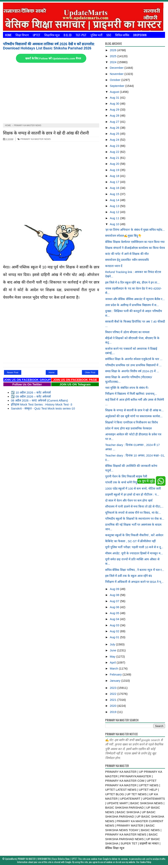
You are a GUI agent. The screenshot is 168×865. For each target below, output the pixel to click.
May (113, 656)
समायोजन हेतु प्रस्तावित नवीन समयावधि (127, 259)
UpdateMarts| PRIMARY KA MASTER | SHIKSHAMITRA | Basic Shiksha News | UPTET (41, 858)
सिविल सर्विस (122, 35)
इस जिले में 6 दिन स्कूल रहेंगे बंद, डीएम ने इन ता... (132, 282)
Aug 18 (115, 176)
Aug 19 (115, 170)
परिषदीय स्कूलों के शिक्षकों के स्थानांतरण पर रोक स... (134, 518)
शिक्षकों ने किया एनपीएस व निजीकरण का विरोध (131, 422)
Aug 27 (115, 121)
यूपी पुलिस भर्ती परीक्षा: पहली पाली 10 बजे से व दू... (134, 547)
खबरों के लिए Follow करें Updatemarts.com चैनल (53, 58)
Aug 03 (115, 625)
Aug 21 (115, 157)
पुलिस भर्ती (96, 35)
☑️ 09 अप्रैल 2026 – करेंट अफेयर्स (31, 396)
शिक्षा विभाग (22, 35)
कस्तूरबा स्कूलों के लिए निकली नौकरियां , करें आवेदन (134, 535)
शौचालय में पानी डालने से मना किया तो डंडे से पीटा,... (134, 506)
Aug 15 (115, 194)
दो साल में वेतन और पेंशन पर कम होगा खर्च (128, 500)
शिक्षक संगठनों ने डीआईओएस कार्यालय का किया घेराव (135, 247)
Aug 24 (115, 139)
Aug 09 (115, 589)
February (116, 674)
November (117, 74)
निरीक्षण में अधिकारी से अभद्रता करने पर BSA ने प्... (134, 581)
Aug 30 (115, 103)
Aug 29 (115, 109)
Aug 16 (115, 187)
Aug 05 (115, 613)
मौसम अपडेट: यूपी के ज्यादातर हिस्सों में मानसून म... (134, 553)
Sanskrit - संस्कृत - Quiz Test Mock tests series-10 (43, 408)
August (115, 91)
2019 (113, 712)
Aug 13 (115, 206)
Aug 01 (115, 637)
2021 (113, 699)
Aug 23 (115, 145)
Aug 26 (115, 127)
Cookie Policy (145, 862)
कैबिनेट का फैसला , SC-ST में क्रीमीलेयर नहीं (130, 541)
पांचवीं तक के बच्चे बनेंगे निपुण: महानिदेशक (129, 482)
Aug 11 (115, 218)
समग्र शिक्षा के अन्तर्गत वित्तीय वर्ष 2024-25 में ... (132, 371)
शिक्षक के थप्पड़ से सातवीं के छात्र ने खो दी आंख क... (134, 410)
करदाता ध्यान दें (113, 266)
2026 (113, 50)
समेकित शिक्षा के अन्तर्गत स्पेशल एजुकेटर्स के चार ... (133, 359)
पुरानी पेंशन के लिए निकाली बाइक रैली (126, 476)
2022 (113, 693)
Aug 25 (115, 133)
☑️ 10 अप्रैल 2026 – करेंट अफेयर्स (31, 392)
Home (8, 35)
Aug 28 (115, 115)
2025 (113, 56)
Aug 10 (115, 224)
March (114, 668)
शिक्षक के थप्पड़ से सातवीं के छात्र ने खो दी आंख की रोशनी (46, 133)
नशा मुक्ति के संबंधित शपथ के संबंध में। (127, 387)
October (115, 79)
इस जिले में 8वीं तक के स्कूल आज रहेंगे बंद (128, 575)
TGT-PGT (81, 35)
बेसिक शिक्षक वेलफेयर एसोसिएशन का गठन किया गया (135, 241)
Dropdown (140, 35)
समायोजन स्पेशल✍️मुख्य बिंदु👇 (123, 235)
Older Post (90, 372)
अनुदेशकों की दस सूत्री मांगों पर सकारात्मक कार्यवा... (134, 416)
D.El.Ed (68, 35)
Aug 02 (115, 631)
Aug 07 (115, 601)
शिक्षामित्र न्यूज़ (52, 35)
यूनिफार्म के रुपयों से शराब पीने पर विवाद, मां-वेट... (133, 512)
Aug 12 (115, 212)
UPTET (36, 35)
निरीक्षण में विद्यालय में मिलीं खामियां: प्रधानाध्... (131, 393)
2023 (113, 687)
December (117, 67)
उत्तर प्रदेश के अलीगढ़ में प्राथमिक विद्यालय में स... (132, 305)
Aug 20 (115, 163)
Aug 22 (115, 151)
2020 (113, 705)
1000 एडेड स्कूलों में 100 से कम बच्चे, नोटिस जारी (133, 488)
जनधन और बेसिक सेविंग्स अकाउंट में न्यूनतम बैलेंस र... (135, 299)
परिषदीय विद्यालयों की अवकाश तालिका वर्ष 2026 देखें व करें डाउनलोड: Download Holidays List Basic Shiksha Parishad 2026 (49, 46)
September (117, 85)
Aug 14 (115, 200)
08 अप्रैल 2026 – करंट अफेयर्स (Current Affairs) (39, 400)
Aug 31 (115, 97)
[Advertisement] (51, 93)
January (115, 680)
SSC (108, 35)
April (113, 662)
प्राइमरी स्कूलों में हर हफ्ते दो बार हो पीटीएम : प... (132, 494)
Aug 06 (115, 607)
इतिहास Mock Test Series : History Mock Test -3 (41, 404)
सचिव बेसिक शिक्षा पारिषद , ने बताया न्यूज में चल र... (134, 569)
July (113, 644)
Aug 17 (115, 182)
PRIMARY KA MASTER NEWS (34, 139)
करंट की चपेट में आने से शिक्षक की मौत (127, 253)
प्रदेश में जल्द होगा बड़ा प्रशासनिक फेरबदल (128, 428)
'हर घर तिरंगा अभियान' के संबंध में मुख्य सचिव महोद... (135, 229)
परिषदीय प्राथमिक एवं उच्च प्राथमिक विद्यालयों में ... (133, 365)
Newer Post (12, 372)
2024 (113, 62)
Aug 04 (115, 619)
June (113, 650)
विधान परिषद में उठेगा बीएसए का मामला (127, 332)
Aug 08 (115, 595)
